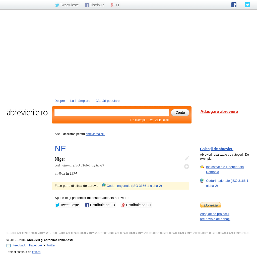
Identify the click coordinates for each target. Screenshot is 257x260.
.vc (151, 120)
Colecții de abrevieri (216, 149)
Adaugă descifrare (186, 166)
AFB (158, 120)
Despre (59, 101)
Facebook (35, 245)
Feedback (16, 245)
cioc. (166, 120)
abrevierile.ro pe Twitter (247, 4)
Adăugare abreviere (219, 111)
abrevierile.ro (27, 112)
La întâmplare (80, 101)
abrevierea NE (95, 134)
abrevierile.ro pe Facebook (233, 4)
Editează (186, 158)
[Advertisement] (128, 53)
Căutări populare (107, 101)
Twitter (50, 245)
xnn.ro (36, 252)
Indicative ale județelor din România (225, 169)
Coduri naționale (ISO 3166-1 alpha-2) (131, 186)
